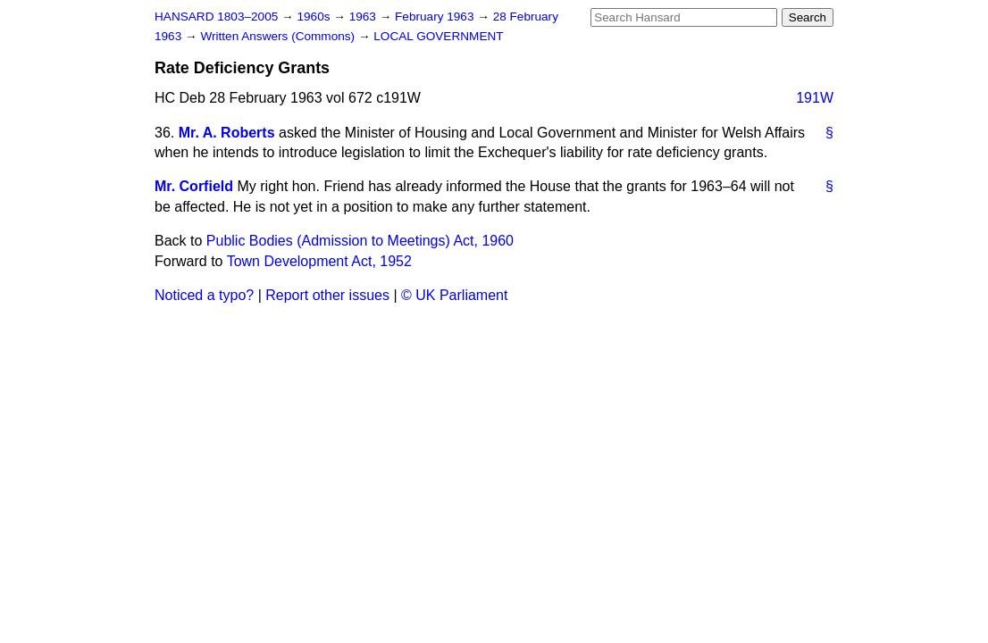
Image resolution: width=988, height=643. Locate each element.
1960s (315, 16)
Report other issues (327, 295)
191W (814, 97)
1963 (364, 16)
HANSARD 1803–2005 (216, 16)
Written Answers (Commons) (279, 36)
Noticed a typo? (204, 295)
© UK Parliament (454, 295)
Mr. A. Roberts (227, 132)
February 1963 (436, 16)
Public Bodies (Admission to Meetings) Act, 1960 (360, 240)
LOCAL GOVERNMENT (438, 36)
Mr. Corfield (194, 186)
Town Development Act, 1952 (319, 261)
